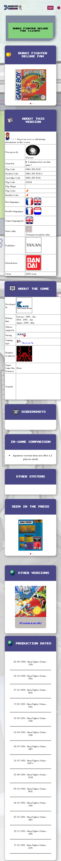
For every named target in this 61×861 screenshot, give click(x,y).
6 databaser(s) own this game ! (38, 163)
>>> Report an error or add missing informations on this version (25, 141)
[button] (30, 103)
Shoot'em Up (27, 342)
